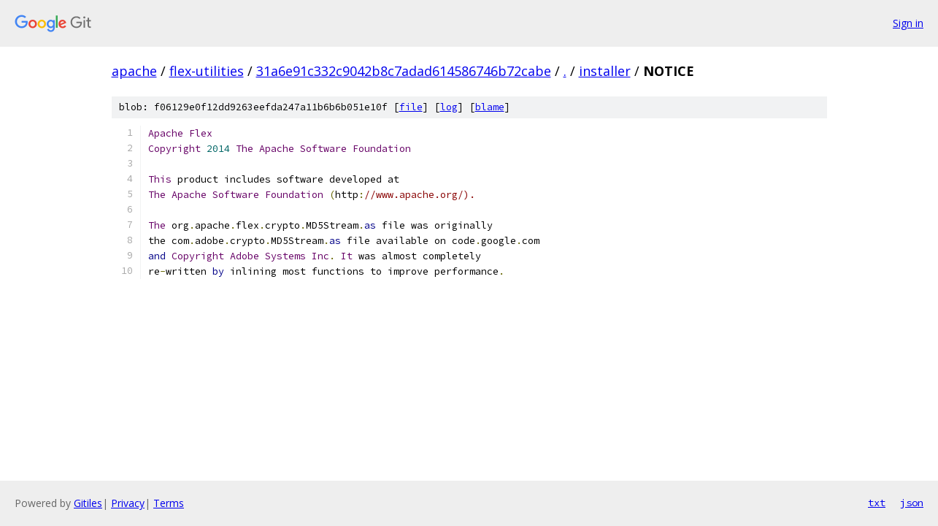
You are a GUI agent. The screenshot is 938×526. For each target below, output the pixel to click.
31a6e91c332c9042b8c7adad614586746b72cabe (403, 71)
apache (134, 71)
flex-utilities (206, 71)
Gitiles (88, 503)
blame (489, 107)
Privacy (128, 503)
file (411, 107)
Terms (168, 503)
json (911, 502)
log (449, 107)
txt (876, 502)
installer (605, 71)
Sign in (908, 23)
